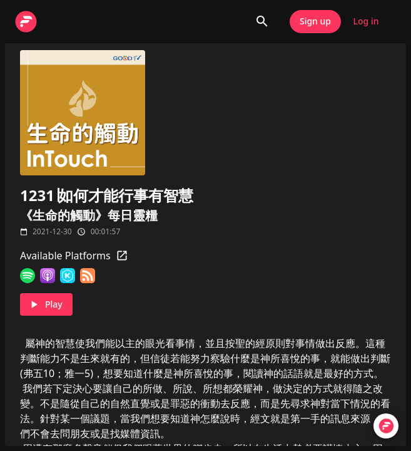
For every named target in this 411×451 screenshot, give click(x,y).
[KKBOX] (67, 275)
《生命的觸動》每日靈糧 (89, 215)
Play (46, 304)
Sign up (315, 21)
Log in (366, 21)
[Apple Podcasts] (47, 275)
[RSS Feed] (87, 275)
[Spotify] (27, 275)
